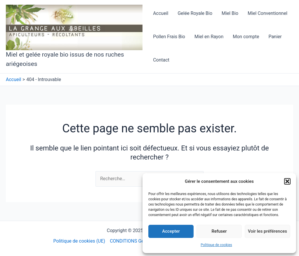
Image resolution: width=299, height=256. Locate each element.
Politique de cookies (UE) (79, 241)
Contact (161, 60)
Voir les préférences (267, 231)
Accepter (171, 231)
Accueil (160, 13)
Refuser (219, 231)
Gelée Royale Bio (195, 13)
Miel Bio (230, 13)
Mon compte (246, 36)
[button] (287, 181)
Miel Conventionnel (267, 13)
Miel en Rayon (208, 36)
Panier (274, 36)
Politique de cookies (216, 245)
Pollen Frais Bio (169, 36)
